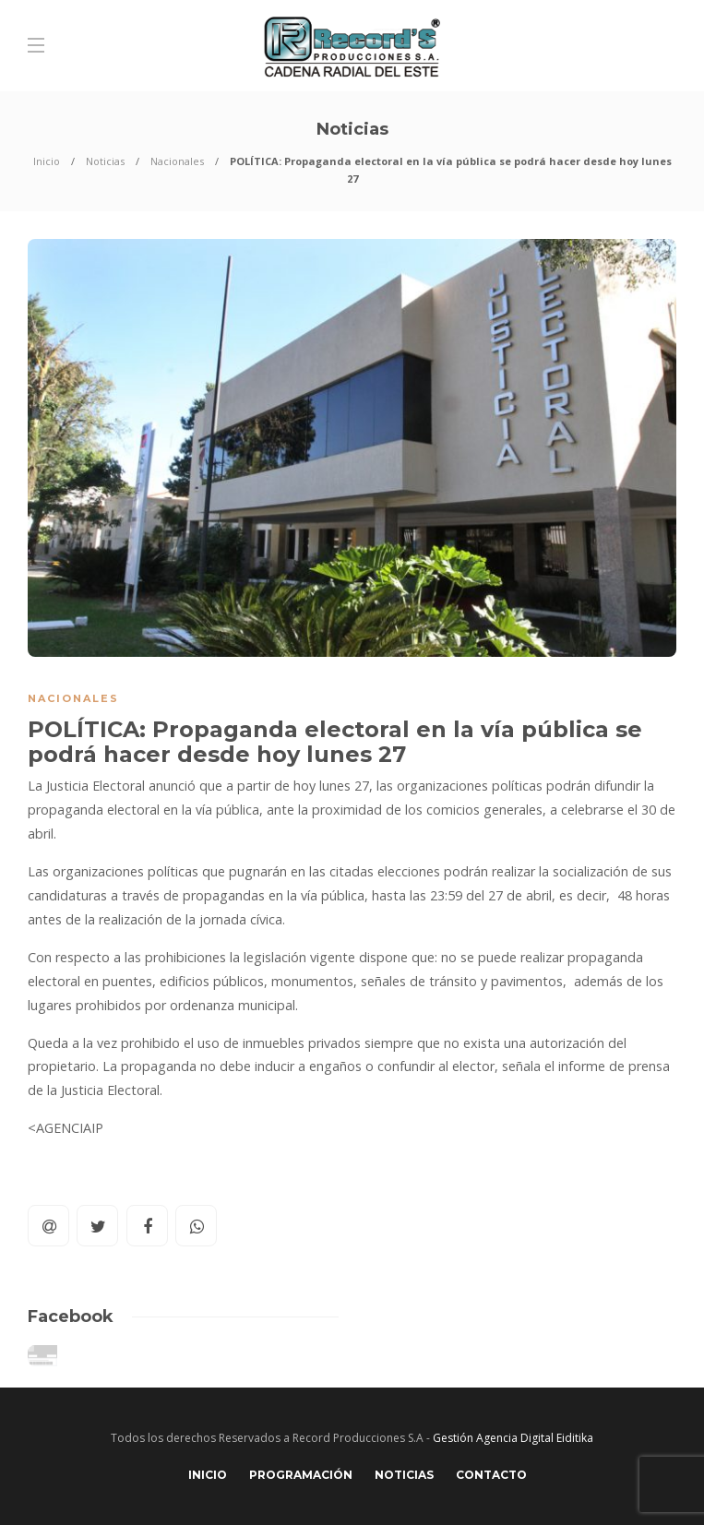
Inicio (46, 161)
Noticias (105, 161)
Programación (300, 1475)
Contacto (491, 1475)
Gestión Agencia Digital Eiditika (513, 1438)
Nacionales (177, 161)
